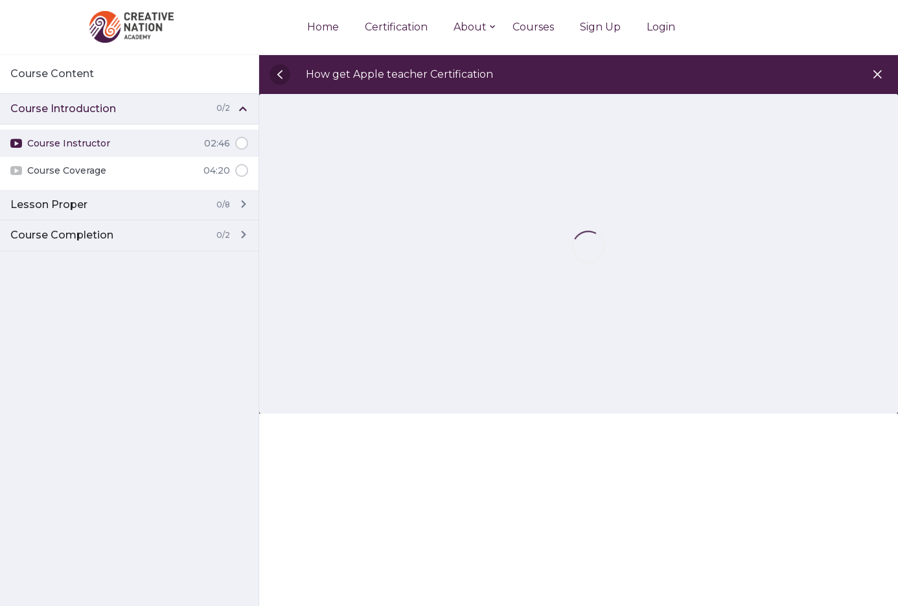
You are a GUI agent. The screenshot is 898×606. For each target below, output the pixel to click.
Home (323, 27)
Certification (396, 27)
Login (661, 27)
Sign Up (600, 27)
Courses (533, 27)
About (470, 27)
